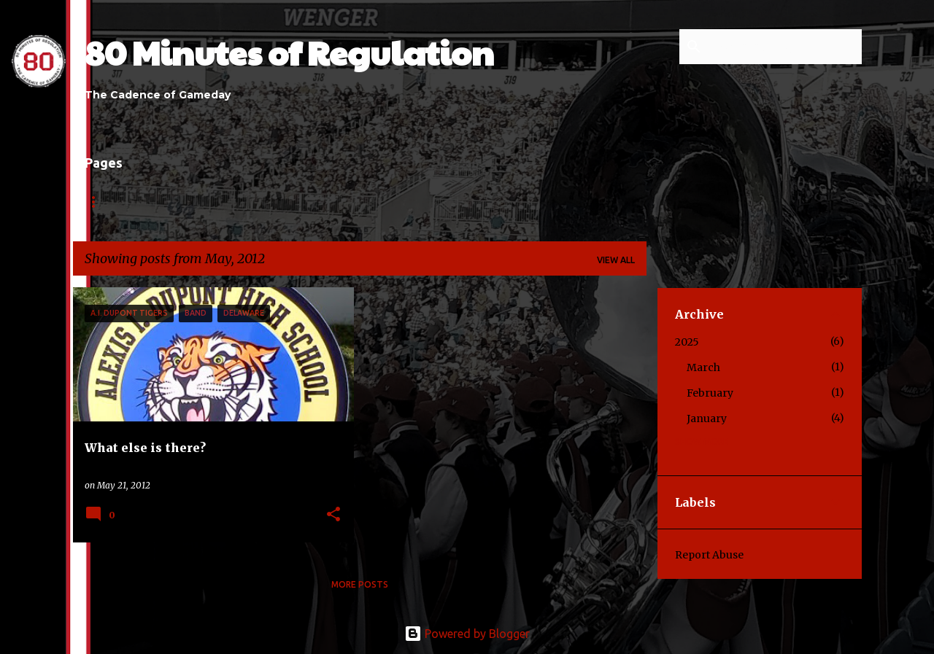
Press (525, 201)
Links (222, 201)
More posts (359, 584)
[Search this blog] (785, 46)
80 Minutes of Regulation (289, 52)
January (707, 418)
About (160, 201)
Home (98, 201)
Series (463, 201)
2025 (687, 342)
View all (616, 260)
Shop (583, 201)
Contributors (303, 201)
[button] (333, 515)
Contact (393, 201)
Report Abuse (709, 554)
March (703, 367)
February (710, 393)
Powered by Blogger (467, 633)
